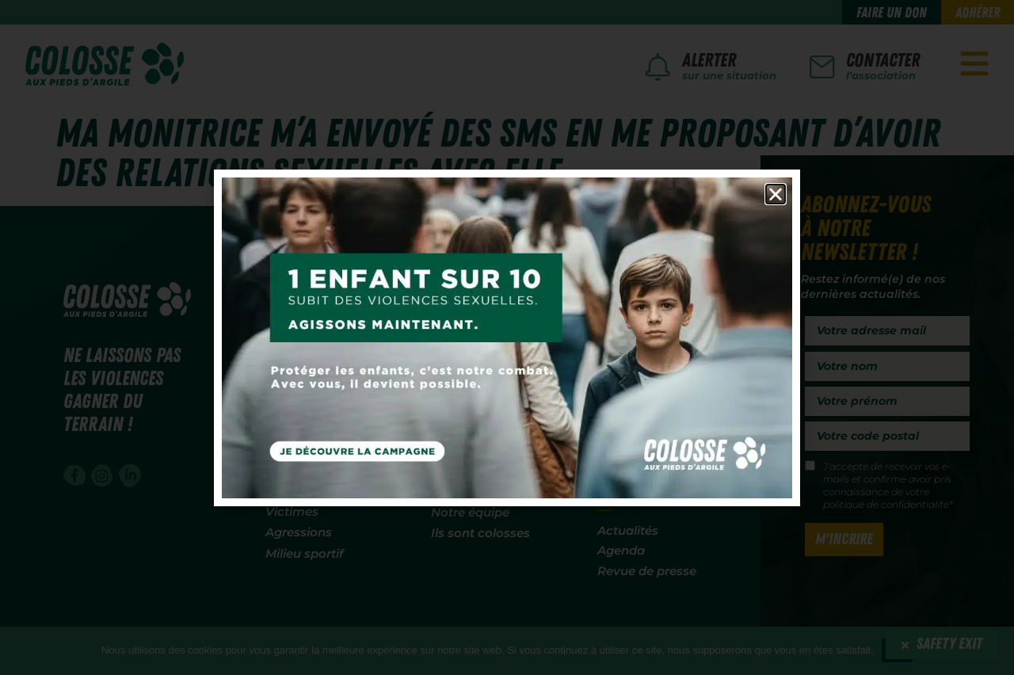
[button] (775, 194)
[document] (507, 337)
